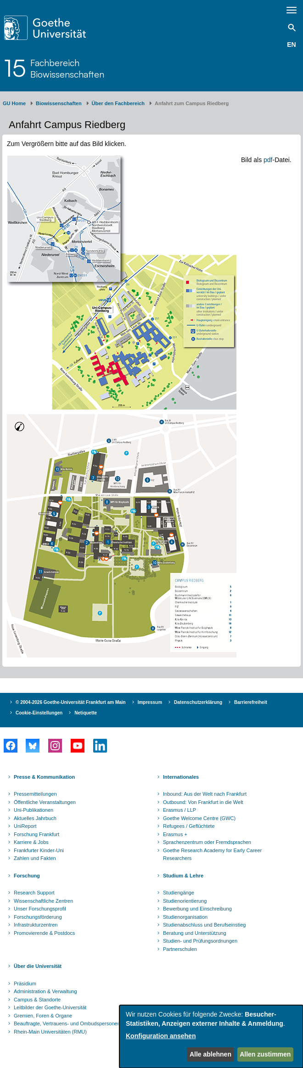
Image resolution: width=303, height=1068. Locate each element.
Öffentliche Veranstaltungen (45, 802)
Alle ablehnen (210, 1054)
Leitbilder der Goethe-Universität (50, 1007)
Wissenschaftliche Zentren (43, 901)
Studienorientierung (185, 901)
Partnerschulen (180, 949)
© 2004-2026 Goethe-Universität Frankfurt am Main (71, 702)
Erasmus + (175, 834)
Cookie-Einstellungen (39, 712)
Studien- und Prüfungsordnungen (200, 941)
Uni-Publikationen (33, 810)
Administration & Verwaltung (45, 991)
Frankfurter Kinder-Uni (39, 850)
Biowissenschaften (59, 103)
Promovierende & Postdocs (44, 933)
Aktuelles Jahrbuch (35, 818)
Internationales (181, 777)
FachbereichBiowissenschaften (67, 68)
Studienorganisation (185, 917)
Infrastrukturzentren (35, 924)
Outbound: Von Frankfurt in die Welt (203, 802)
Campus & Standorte (37, 999)
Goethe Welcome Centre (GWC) (199, 818)
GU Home (14, 103)
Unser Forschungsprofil (40, 908)
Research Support (34, 892)
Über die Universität (38, 966)
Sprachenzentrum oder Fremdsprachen (207, 842)
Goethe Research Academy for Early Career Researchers (212, 854)
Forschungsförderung (38, 917)
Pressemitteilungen (35, 794)
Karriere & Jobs (31, 842)
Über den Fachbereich (118, 103)
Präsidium (25, 983)
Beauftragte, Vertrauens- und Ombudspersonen (67, 1023)
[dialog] (211, 1036)
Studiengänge (178, 892)
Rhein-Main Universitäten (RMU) (50, 1031)
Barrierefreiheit (250, 702)
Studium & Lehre (183, 875)
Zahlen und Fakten (35, 858)
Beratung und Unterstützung (194, 933)
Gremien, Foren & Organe (43, 1015)
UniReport (25, 826)
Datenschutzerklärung (198, 702)
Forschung (27, 875)
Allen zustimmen (265, 1054)
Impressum (150, 702)
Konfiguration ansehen (161, 1036)
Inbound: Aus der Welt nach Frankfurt (205, 794)
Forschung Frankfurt (36, 834)
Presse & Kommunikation (44, 777)
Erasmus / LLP (179, 810)
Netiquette (85, 712)
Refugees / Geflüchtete (189, 826)
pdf (268, 159)
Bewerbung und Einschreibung (197, 908)
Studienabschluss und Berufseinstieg (204, 924)
